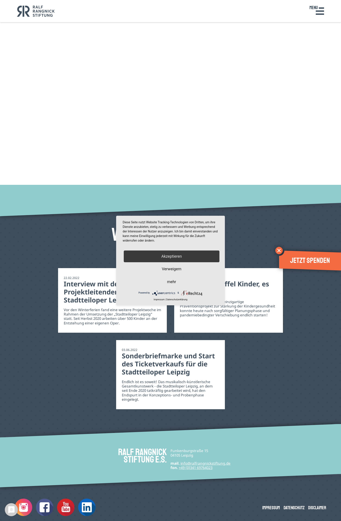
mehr (171, 281)
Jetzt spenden (310, 260)
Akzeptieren (171, 256)
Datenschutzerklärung (176, 299)
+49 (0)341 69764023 (195, 467)
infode (206, 463)
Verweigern (171, 269)
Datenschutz (294, 508)
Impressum (271, 508)
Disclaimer (317, 508)
